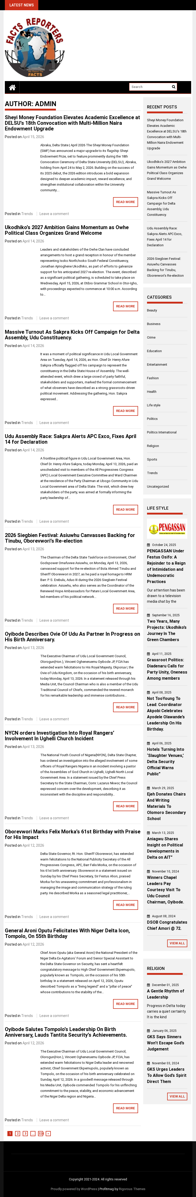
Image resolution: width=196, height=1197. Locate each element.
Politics (152, 419)
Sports (152, 459)
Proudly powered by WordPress (74, 1189)
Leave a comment (54, 214)
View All (177, 943)
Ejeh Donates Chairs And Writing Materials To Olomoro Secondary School (166, 806)
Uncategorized (158, 486)
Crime (151, 337)
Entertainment (157, 364)
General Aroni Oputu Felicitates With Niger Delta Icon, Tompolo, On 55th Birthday (67, 933)
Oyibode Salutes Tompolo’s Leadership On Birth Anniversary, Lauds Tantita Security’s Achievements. (66, 1032)
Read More (125, 202)
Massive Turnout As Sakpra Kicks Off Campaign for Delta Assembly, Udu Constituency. (72, 335)
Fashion (153, 378)
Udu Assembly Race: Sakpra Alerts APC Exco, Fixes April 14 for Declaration (70, 439)
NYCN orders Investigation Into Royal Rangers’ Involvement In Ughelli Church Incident (59, 736)
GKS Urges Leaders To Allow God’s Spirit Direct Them (167, 1075)
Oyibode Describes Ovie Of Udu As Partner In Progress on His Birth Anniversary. (72, 637)
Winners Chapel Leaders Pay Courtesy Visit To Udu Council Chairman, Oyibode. (165, 889)
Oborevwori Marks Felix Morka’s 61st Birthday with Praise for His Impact (72, 834)
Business (154, 324)
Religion (153, 446)
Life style (153, 405)
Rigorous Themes (132, 1189)
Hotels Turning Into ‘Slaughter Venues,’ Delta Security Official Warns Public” (165, 761)
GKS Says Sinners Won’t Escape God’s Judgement (165, 1042)
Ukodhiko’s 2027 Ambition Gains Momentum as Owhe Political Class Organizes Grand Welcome (67, 230)
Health (151, 392)
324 (41, 1133)
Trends (27, 214)
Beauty (152, 310)
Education (154, 351)
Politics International (162, 432)
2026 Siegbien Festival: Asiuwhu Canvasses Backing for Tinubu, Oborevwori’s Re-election (70, 538)
